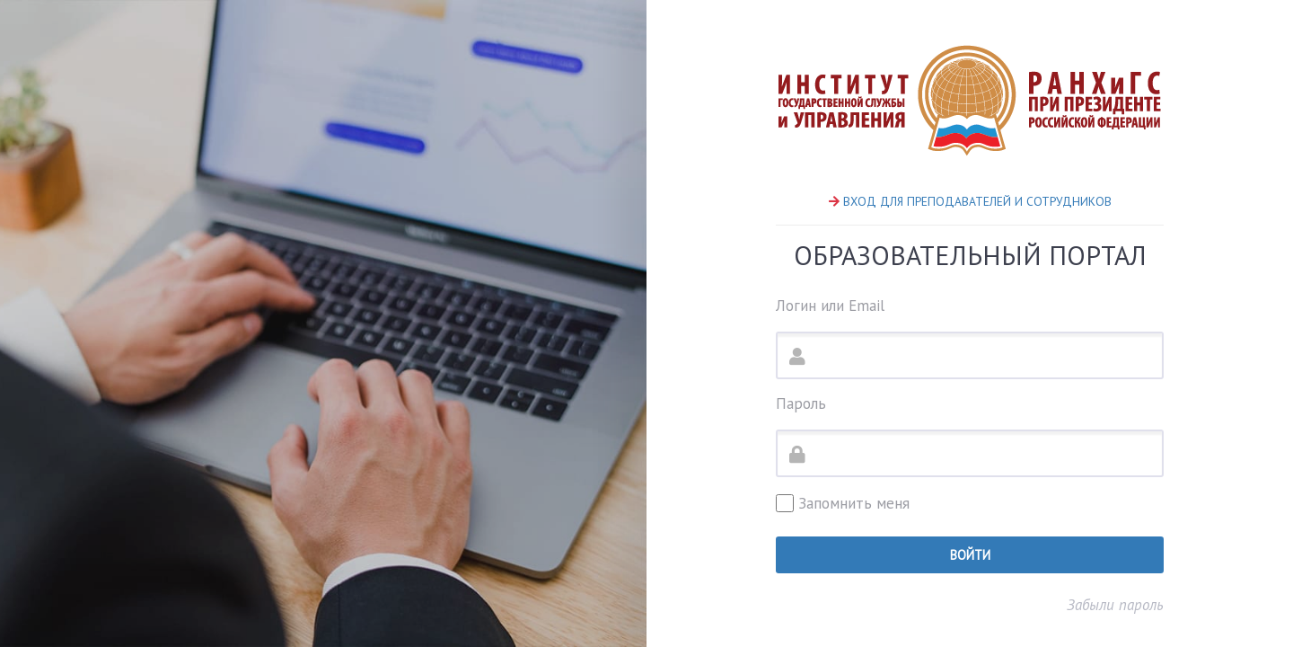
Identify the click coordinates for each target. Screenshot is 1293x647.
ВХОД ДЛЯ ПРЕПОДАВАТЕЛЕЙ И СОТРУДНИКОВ (977, 201)
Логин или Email (830, 305)
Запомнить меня (843, 503)
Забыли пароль (1115, 605)
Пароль (801, 403)
